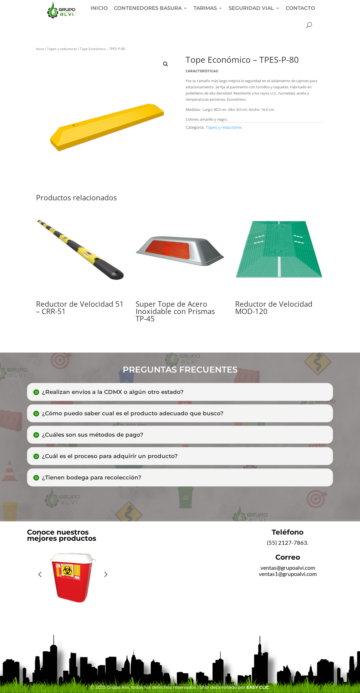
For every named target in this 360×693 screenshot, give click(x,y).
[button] (166, 64)
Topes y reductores (62, 48)
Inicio (40, 48)
